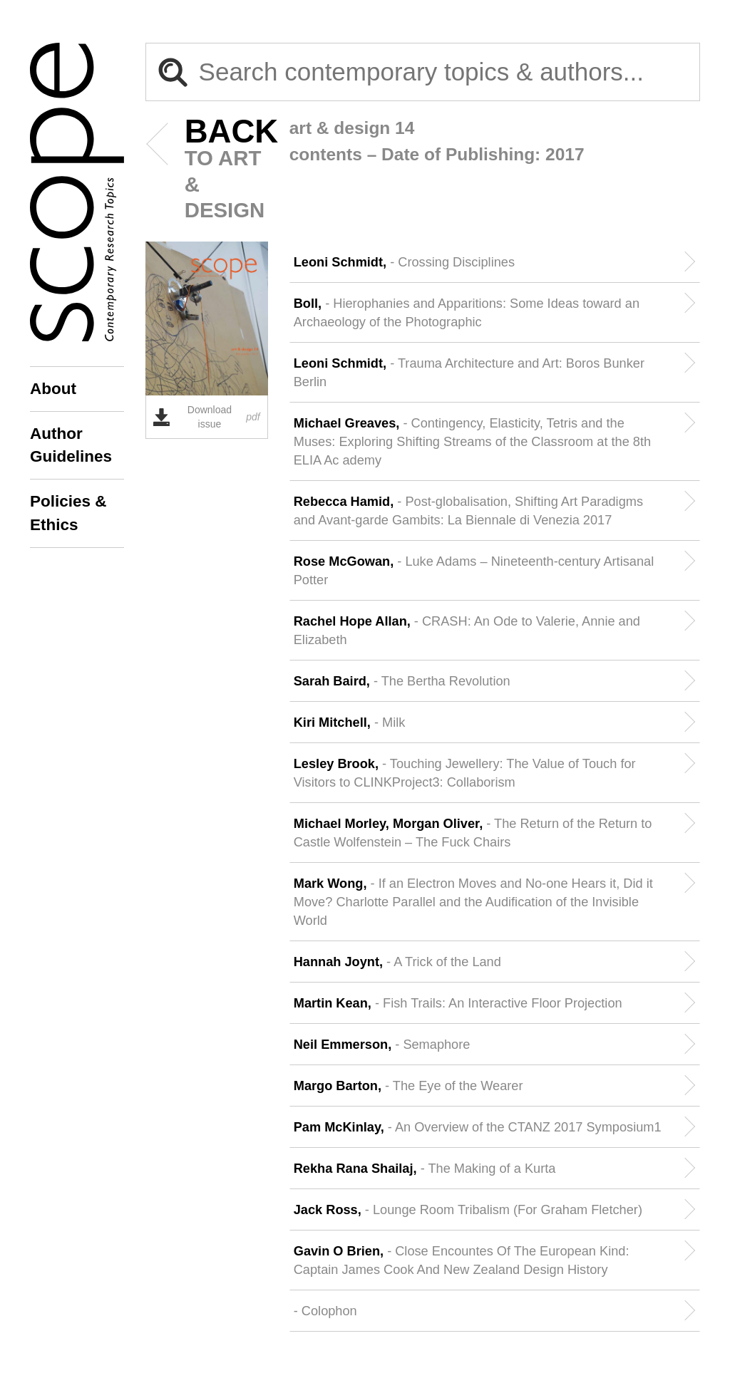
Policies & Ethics (68, 512)
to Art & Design (210, 170)
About (53, 389)
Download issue (206, 417)
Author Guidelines (71, 445)
